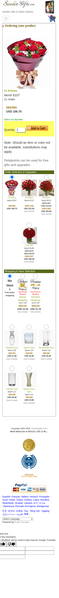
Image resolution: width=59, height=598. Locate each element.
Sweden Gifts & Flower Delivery (17, 12)
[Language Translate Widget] (17, 519)
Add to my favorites (13, 119)
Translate (22, 522)
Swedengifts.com (39, 428)
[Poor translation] (11, 544)
